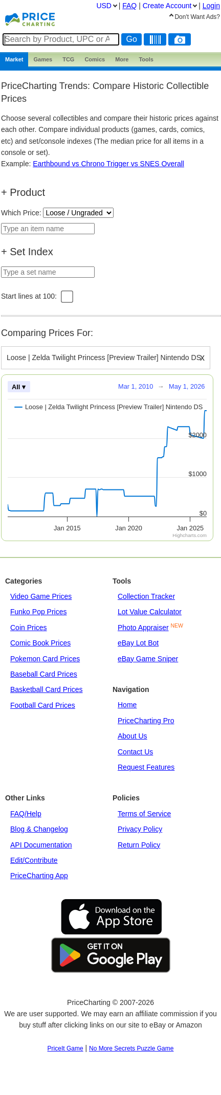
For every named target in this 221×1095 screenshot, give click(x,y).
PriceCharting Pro (146, 721)
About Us (132, 736)
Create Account (167, 6)
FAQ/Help (25, 814)
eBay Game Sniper (148, 659)
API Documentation (41, 845)
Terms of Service (144, 814)
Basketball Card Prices (46, 689)
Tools (146, 59)
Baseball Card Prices (43, 674)
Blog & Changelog (39, 829)
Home (127, 705)
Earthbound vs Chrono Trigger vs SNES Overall (108, 164)
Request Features (146, 767)
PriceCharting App (39, 875)
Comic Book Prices (40, 643)
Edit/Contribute (34, 860)
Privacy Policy (140, 829)
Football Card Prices (42, 705)
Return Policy (139, 845)
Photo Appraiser (143, 627)
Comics (94, 59)
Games (42, 59)
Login (211, 6)
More (121, 59)
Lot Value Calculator (150, 612)
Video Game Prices (41, 596)
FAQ (129, 6)
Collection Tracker (146, 596)
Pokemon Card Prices (45, 659)
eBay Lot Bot (138, 643)
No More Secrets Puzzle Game (131, 1048)
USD (104, 6)
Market (14, 59)
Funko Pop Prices (38, 612)
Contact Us (135, 752)
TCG (68, 59)
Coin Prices (28, 627)
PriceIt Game (65, 1048)
